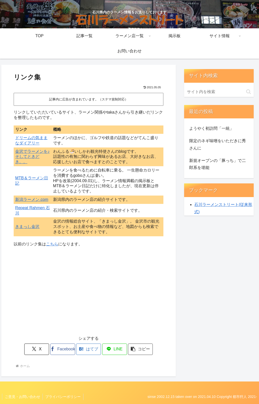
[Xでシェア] (38, 349)
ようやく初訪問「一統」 (211, 128)
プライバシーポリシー (63, 397)
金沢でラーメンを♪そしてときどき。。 (32, 156)
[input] (218, 92)
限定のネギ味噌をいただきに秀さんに (217, 144)
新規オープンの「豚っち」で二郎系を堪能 (217, 164)
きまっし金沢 (27, 226)
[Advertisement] (88, 294)
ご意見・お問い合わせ (22, 397)
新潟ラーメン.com (31, 199)
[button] (139, 349)
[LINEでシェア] (114, 349)
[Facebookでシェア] (63, 349)
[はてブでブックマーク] (89, 349)
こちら (52, 244)
